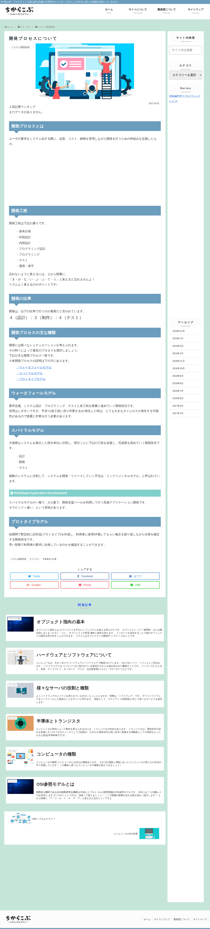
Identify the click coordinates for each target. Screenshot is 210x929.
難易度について (182, 919)
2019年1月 (177, 353)
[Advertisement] (85, 176)
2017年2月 (177, 413)
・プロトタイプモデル (31, 379)
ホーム (147, 919)
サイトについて (162, 919)
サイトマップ (200, 919)
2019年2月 (177, 346)
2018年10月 (178, 368)
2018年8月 (177, 383)
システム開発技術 (18, 559)
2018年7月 (177, 391)
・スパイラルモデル (29, 373)
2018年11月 (178, 361)
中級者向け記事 (49, 559)
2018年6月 (177, 398)
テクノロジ (34, 559)
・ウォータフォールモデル (34, 367)
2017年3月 (177, 406)
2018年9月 (177, 376)
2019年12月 (178, 331)
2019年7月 (177, 338)
